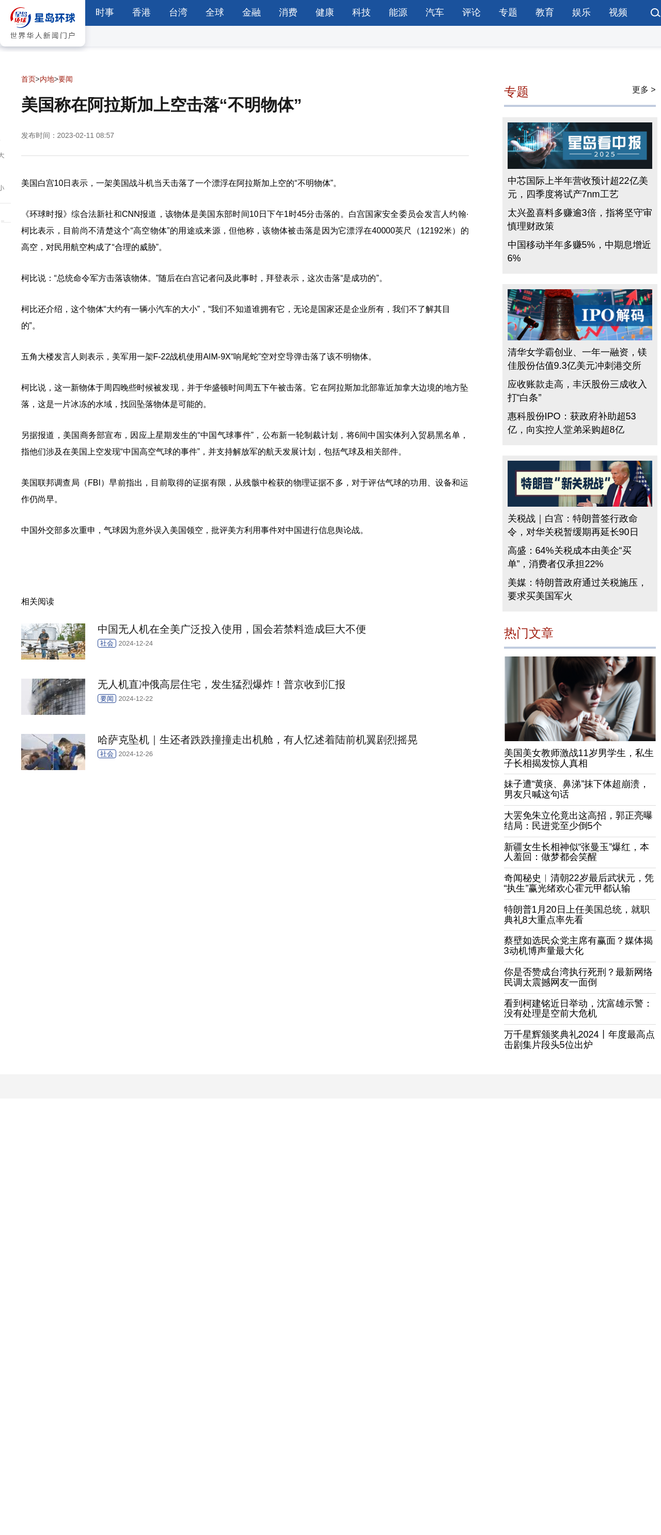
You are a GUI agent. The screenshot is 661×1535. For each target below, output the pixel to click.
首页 (28, 79)
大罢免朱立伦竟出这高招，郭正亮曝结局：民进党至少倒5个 (578, 820)
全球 (215, 12)
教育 (545, 12)
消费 (288, 12)
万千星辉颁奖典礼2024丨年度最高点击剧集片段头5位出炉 (579, 1039)
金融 (251, 12)
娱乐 (581, 12)
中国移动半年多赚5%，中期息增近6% (579, 251)
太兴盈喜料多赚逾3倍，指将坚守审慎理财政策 (580, 219)
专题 (508, 12)
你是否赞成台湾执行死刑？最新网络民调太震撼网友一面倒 (578, 977)
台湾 (178, 12)
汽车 (435, 12)
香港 (141, 12)
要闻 (65, 79)
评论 (471, 12)
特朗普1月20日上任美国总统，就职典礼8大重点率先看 (577, 914)
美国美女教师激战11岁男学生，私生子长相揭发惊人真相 (579, 758)
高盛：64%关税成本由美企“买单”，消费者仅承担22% (570, 557)
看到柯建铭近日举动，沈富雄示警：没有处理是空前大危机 (578, 1008)
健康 (325, 12)
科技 (361, 12)
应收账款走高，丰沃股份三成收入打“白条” (577, 391)
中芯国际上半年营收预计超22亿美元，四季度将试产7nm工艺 (578, 187)
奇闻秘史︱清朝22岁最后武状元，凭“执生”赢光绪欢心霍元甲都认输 (579, 883)
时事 (105, 12)
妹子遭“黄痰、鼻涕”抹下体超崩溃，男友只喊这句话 (577, 789)
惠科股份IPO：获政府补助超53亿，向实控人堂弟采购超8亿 (572, 423)
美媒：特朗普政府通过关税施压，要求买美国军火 (577, 589)
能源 (398, 12)
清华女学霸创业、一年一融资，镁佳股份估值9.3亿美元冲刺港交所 (577, 359)
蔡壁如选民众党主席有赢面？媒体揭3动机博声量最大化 (578, 945)
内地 (47, 79)
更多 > (644, 89)
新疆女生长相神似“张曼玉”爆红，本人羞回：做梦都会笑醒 (577, 852)
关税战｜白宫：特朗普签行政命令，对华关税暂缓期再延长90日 (573, 525)
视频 (618, 12)
